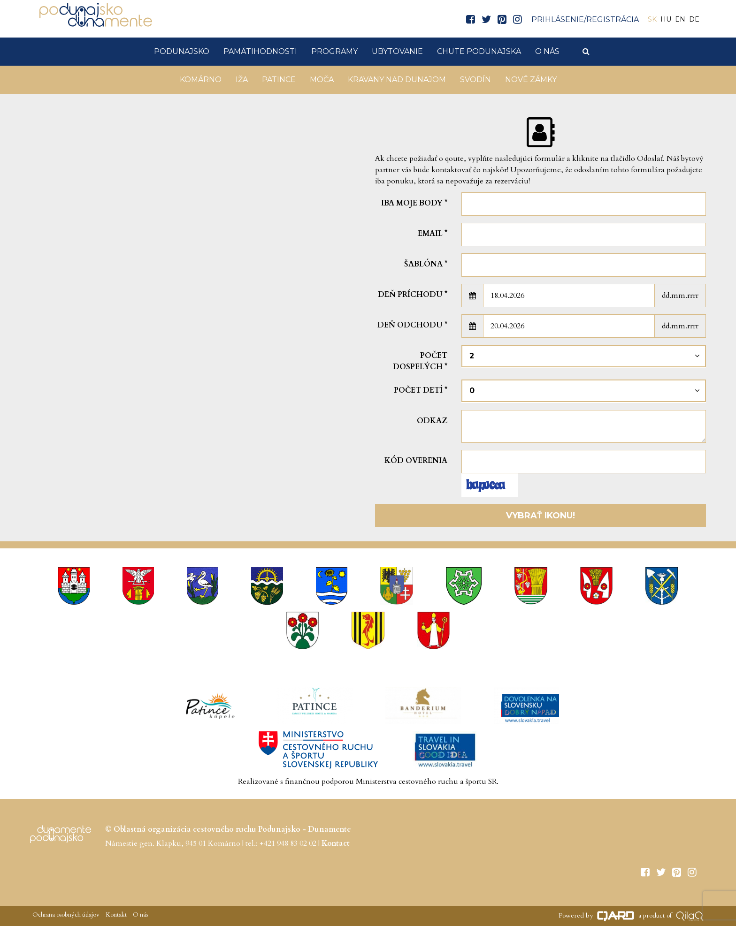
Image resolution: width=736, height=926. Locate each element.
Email (432, 233)
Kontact (336, 843)
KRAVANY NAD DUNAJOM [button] (397, 79)
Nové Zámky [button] (531, 79)
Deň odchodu (412, 325)
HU (665, 19)
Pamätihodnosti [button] (260, 51)
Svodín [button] (475, 79)
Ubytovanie (397, 51)
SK (652, 19)
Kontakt (115, 915)
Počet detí (420, 390)
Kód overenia (415, 460)
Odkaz (432, 421)
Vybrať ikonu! (540, 515)
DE (694, 19)
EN (680, 19)
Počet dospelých (420, 361)
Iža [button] (242, 79)
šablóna (425, 264)
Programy (334, 51)
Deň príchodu (412, 294)
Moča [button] (322, 79)
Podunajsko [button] (181, 51)
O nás (139, 915)
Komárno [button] (201, 79)
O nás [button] (547, 51)
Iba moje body (414, 203)
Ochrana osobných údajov (66, 915)
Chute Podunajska (479, 51)
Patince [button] (279, 79)
